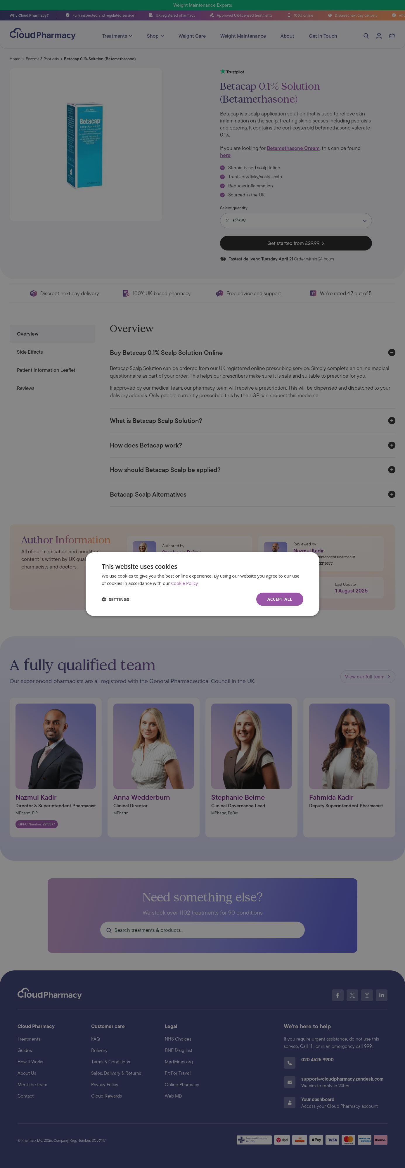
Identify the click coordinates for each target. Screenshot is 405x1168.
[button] (115, 599)
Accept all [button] (279, 599)
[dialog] (202, 584)
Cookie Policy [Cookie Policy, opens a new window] (184, 583)
